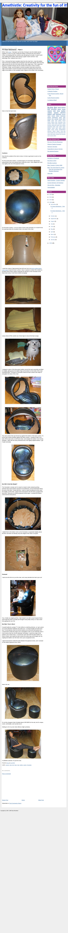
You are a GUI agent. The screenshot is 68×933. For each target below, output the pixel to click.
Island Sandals (50, 132)
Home (23, 800)
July (52, 224)
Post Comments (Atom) (15, 803)
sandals (56, 119)
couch (64, 123)
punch (52, 129)
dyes (58, 111)
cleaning (60, 123)
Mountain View (61, 122)
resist (48, 135)
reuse (63, 109)
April (52, 231)
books (54, 126)
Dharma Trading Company (54, 144)
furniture (49, 125)
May (52, 229)
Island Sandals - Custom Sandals (56, 180)
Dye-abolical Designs (52, 151)
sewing (25, 765)
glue (18, 765)
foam (16, 765)
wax (61, 125)
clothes (49, 112)
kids (48, 109)
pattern (49, 114)
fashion (49, 128)
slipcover (49, 131)
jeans (59, 109)
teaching (58, 114)
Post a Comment (6, 773)
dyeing (49, 119)
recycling (54, 109)
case (57, 132)
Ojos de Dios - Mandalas (53, 185)
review (56, 129)
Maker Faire (54, 122)
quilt (54, 114)
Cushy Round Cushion (53, 97)
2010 (50, 199)
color (64, 117)
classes (56, 112)
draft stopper (53, 134)
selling (54, 135)
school (63, 120)
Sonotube (29, 765)
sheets (49, 122)
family (64, 126)
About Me (49, 173)
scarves (51, 135)
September (54, 218)
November (53, 204)
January (53, 239)
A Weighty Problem (52, 91)
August (53, 221)
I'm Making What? (52, 100)
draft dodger (60, 132)
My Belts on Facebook (53, 158)
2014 (50, 197)
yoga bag (62, 131)
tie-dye (50, 107)
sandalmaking (62, 129)
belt (55, 132)
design (53, 116)
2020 (50, 194)
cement (7, 765)
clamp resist (55, 123)
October (53, 216)
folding (59, 120)
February (53, 237)
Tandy (49, 116)
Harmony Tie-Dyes (52, 146)
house (53, 128)
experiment (55, 117)
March (52, 234)
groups (63, 114)
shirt (54, 111)
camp (60, 117)
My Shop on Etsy (51, 160)
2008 (50, 243)
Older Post (41, 800)
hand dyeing (61, 107)
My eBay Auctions (52, 163)
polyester (63, 134)
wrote (9, 52)
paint (57, 128)
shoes (60, 119)
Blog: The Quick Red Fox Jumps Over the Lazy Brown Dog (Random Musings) (55, 169)
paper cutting (62, 128)
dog (13, 765)
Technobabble (51, 187)
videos (58, 131)
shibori (57, 116)
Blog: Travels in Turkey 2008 (54, 165)
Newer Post (5, 800)
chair (11, 765)
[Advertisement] (15, 787)
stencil (54, 131)
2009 (50, 202)
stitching (62, 112)
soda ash (54, 125)
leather (21, 765)
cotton (52, 120)
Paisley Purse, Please (53, 89)
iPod (60, 134)
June (52, 226)
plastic (48, 129)
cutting (60, 126)
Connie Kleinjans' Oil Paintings (55, 182)
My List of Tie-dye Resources (55, 142)
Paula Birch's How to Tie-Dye (55, 149)
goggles (57, 134)
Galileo (63, 125)
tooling (57, 125)
